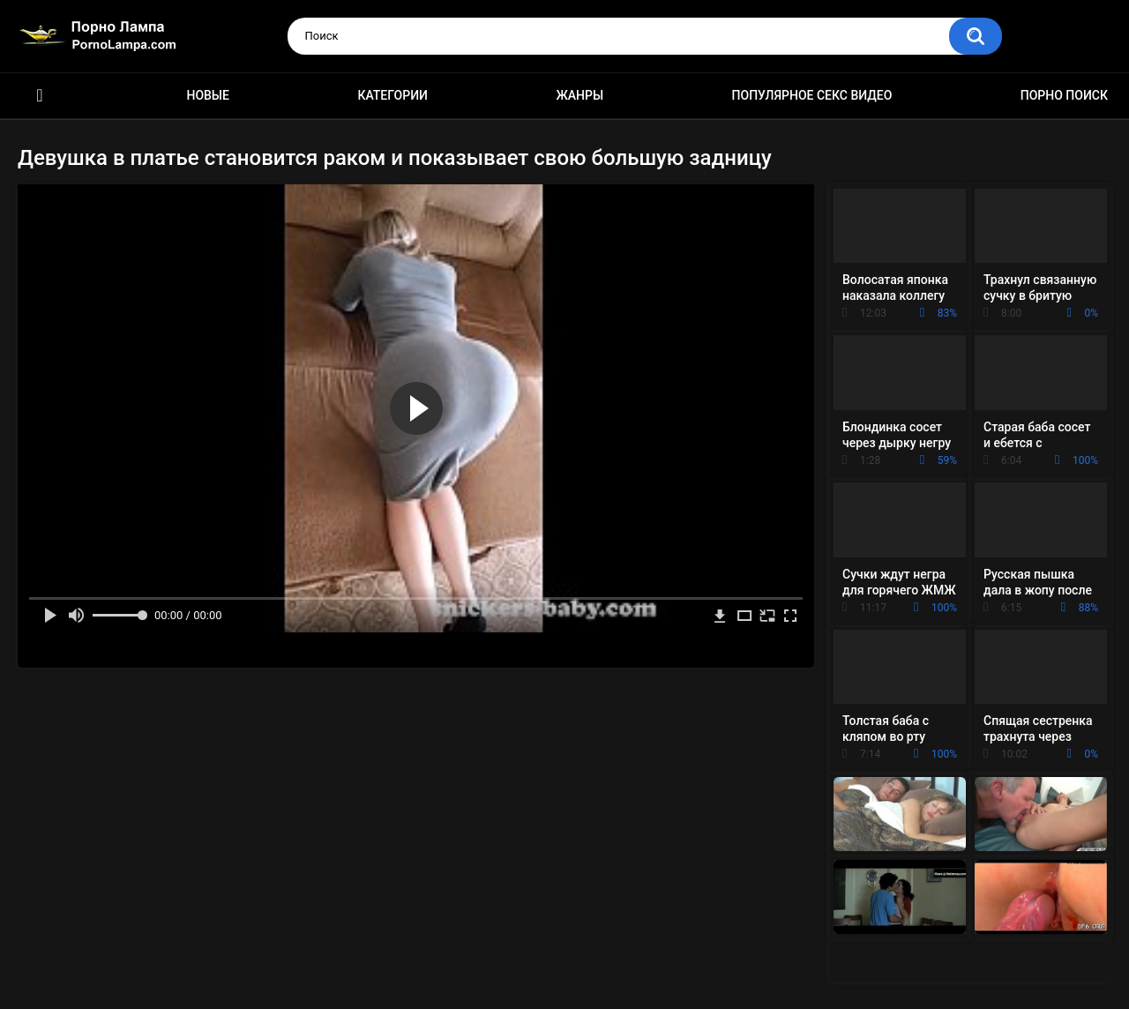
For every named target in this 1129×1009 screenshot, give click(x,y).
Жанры (579, 95)
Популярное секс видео (812, 95)
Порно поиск (1064, 95)
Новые (207, 95)
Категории (392, 95)
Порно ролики (40, 95)
